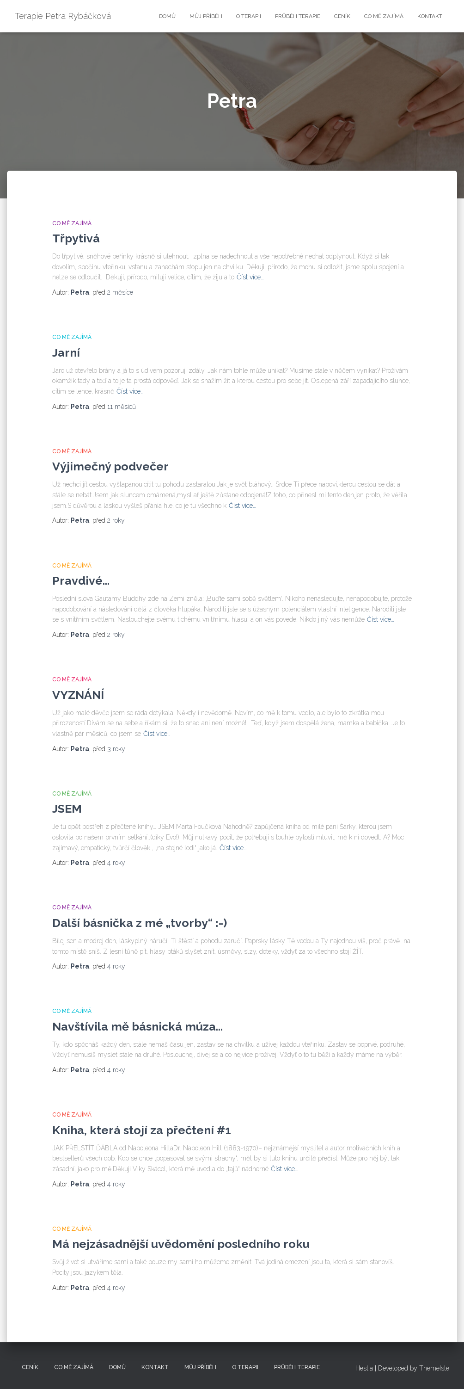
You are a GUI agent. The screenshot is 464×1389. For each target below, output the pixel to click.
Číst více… (250, 277)
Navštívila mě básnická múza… (137, 1026)
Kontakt (429, 16)
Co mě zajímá (383, 16)
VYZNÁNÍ (78, 695)
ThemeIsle (434, 1368)
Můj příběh (205, 16)
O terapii (248, 16)
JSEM (67, 808)
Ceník (342, 16)
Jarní (66, 352)
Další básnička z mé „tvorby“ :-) (139, 923)
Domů (167, 16)
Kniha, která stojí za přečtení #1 (141, 1130)
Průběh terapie (297, 16)
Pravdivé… (81, 580)
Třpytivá (76, 238)
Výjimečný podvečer (110, 466)
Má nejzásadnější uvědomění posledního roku (181, 1244)
